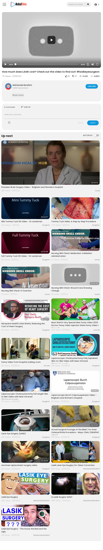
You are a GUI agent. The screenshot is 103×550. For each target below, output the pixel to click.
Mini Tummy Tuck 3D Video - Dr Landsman (21, 221)
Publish (93, 123)
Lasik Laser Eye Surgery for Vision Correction (73, 465)
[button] (97, 4)
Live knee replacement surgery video (19, 465)
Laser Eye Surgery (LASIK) (13, 433)
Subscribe (91, 86)
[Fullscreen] (97, 64)
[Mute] (92, 64)
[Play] (5, 64)
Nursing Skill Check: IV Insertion (16, 290)
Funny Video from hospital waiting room (21, 362)
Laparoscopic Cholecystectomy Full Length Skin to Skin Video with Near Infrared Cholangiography (24, 397)
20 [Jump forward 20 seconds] (88, 64)
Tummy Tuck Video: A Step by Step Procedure (73, 221)
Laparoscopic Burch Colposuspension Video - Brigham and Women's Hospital (74, 396)
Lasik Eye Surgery (9, 497)
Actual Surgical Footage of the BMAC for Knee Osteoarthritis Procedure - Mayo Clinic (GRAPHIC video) (75, 432)
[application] (51, 40)
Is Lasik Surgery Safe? (61, 497)
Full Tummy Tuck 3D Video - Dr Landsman (21, 256)
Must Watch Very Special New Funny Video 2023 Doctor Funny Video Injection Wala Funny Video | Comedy (74, 325)
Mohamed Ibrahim (22, 85)
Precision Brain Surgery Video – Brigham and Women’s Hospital (32, 187)
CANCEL (81, 123)
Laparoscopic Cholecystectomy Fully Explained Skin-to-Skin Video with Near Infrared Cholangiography (74, 361)
